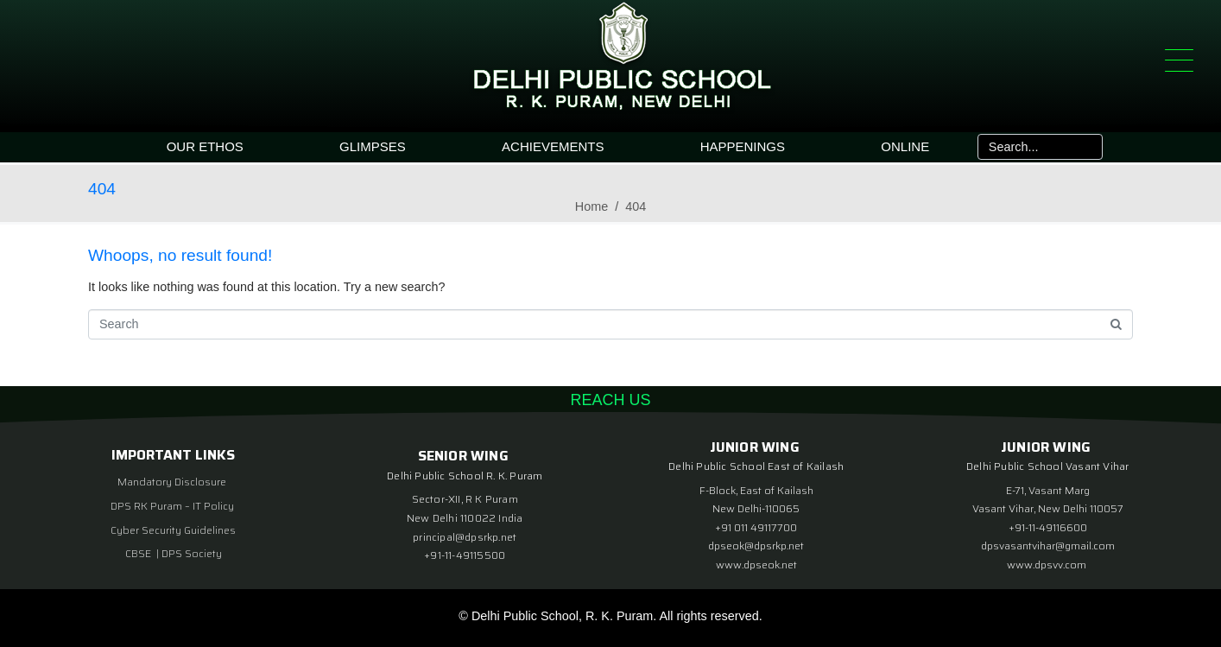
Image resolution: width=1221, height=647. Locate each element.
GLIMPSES (372, 146)
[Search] (1088, 147)
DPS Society (191, 553)
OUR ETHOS (205, 146)
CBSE (139, 553)
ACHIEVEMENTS (553, 146)
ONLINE (905, 146)
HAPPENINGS (742, 146)
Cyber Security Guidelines (173, 530)
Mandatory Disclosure (171, 481)
